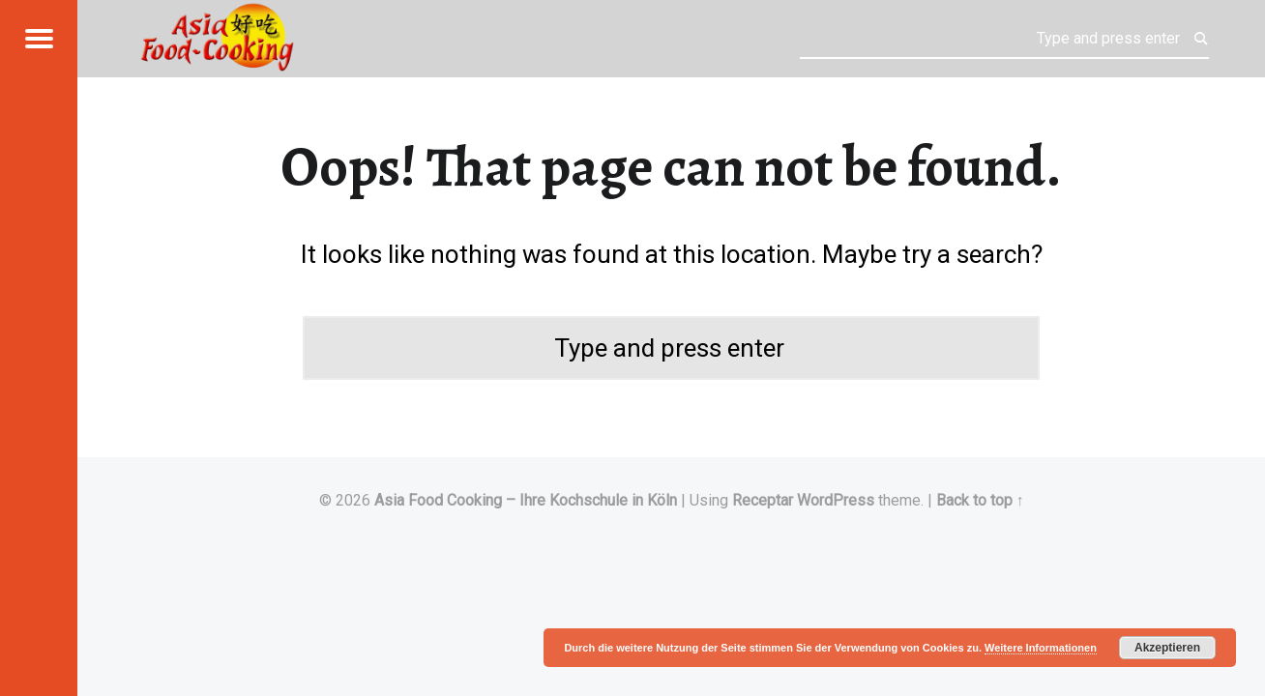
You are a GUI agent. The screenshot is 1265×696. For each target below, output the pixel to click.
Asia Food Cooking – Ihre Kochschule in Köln (525, 500)
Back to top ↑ (980, 500)
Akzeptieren (1167, 647)
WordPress (835, 500)
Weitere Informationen (1041, 647)
